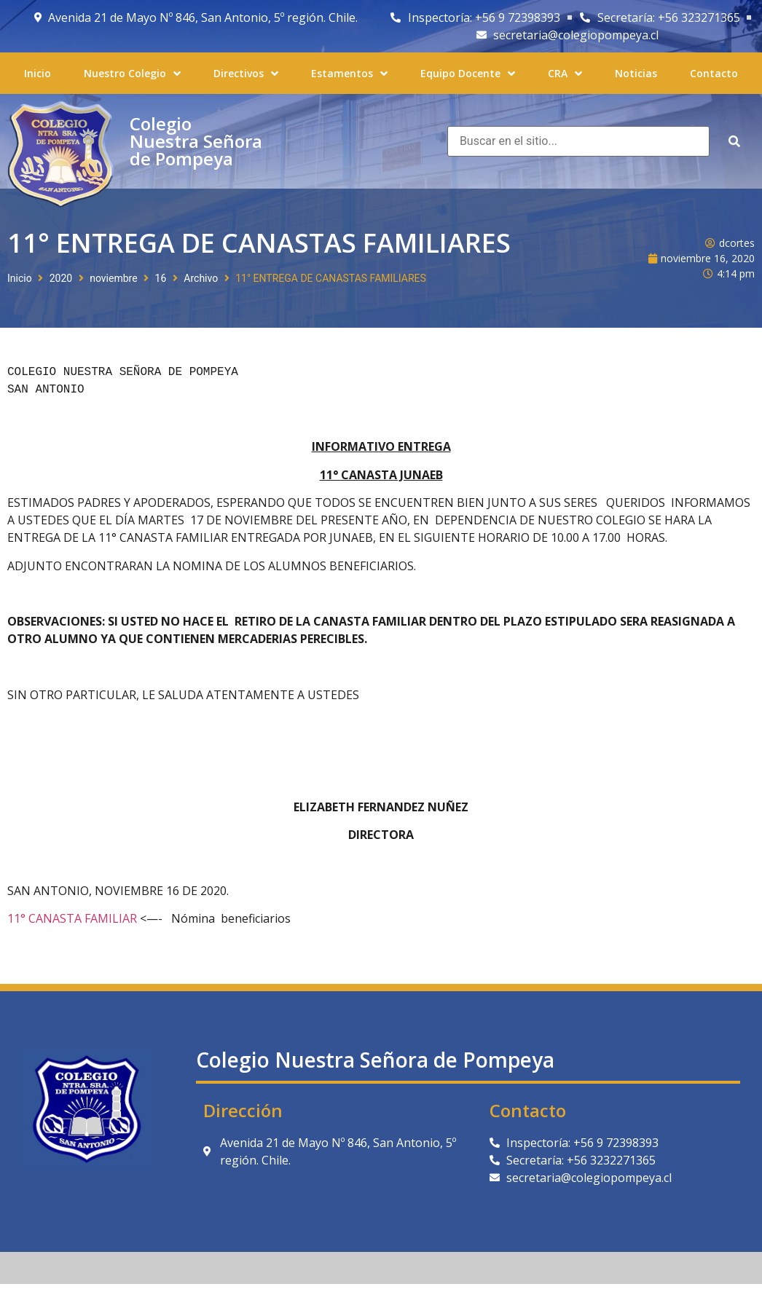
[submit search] (734, 142)
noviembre (113, 278)
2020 (61, 278)
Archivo (201, 278)
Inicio (19, 278)
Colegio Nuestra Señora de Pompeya (196, 140)
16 (161, 278)
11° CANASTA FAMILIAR (72, 918)
